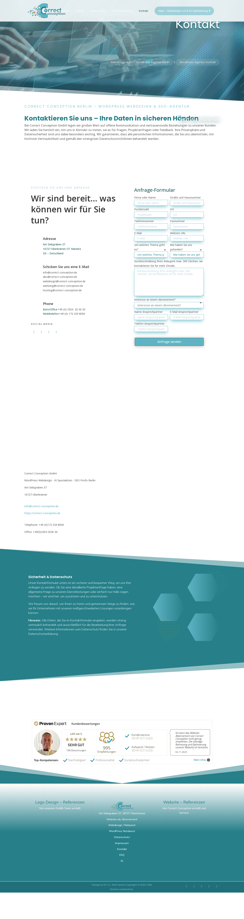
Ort (172, 209)
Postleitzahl (141, 209)
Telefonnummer (144, 221)
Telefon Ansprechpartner (149, 323)
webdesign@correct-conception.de (64, 281)
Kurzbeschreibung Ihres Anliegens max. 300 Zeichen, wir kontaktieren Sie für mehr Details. (168, 263)
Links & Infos (98, 11)
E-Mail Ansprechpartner (184, 312)
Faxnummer (177, 221)
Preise (80, 11)
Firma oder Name (145, 197)
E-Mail (138, 233)
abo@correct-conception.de (60, 277)
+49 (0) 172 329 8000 (72, 313)
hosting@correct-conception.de (62, 290)
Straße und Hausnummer (185, 197)
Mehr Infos (202, 760)
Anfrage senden (169, 341)
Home (37, 11)
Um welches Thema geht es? (149, 247)
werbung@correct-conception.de (63, 286)
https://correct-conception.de (42, 513)
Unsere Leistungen (58, 11)
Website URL (178, 233)
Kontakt (143, 11)
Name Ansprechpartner (148, 312)
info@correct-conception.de (60, 272)
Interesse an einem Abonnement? (155, 299)
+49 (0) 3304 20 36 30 (71, 309)
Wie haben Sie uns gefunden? (181, 247)
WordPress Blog (122, 11)
